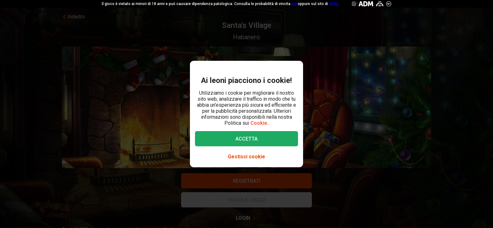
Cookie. (259, 123)
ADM (333, 4)
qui (294, 4)
